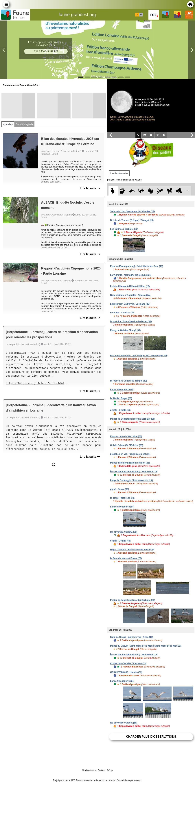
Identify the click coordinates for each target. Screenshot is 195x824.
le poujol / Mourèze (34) (122, 498)
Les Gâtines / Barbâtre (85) (124, 229)
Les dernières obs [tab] (119, 173)
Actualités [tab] (8, 124)
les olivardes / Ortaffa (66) (123, 532)
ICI (53, 298)
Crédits (110, 770)
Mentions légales (89, 770)
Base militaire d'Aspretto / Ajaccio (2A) (130, 295)
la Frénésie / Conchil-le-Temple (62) (128, 381)
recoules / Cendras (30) (122, 312)
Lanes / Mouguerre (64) (122, 389)
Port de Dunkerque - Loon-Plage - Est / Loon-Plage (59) (139, 355)
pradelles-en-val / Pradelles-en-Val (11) (130, 454)
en (141, 15)
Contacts (101, 770)
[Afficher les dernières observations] (124, 179)
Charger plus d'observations (151, 736)
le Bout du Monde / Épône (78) (126, 558)
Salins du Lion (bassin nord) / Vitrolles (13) (132, 211)
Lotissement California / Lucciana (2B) (130, 304)
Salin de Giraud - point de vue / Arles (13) (131, 637)
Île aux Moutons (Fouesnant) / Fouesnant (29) (133, 471)
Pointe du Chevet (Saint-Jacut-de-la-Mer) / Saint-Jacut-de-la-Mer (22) (145, 646)
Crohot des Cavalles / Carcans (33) (128, 663)
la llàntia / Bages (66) (121, 398)
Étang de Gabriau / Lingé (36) (125, 330)
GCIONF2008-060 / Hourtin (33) (126, 672)
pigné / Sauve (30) (119, 489)
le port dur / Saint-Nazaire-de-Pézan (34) (131, 321)
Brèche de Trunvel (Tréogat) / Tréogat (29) (132, 220)
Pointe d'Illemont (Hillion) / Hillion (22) (130, 286)
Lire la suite (90, 188)
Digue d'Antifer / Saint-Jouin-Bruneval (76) (132, 549)
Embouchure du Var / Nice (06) (126, 436)
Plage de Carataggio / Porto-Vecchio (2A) (131, 480)
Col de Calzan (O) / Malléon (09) (126, 445)
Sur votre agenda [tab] (24, 124)
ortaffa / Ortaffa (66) (120, 410)
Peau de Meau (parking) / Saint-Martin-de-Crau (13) (136, 266)
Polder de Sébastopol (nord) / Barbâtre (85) (132, 419)
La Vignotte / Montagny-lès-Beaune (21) (130, 275)
